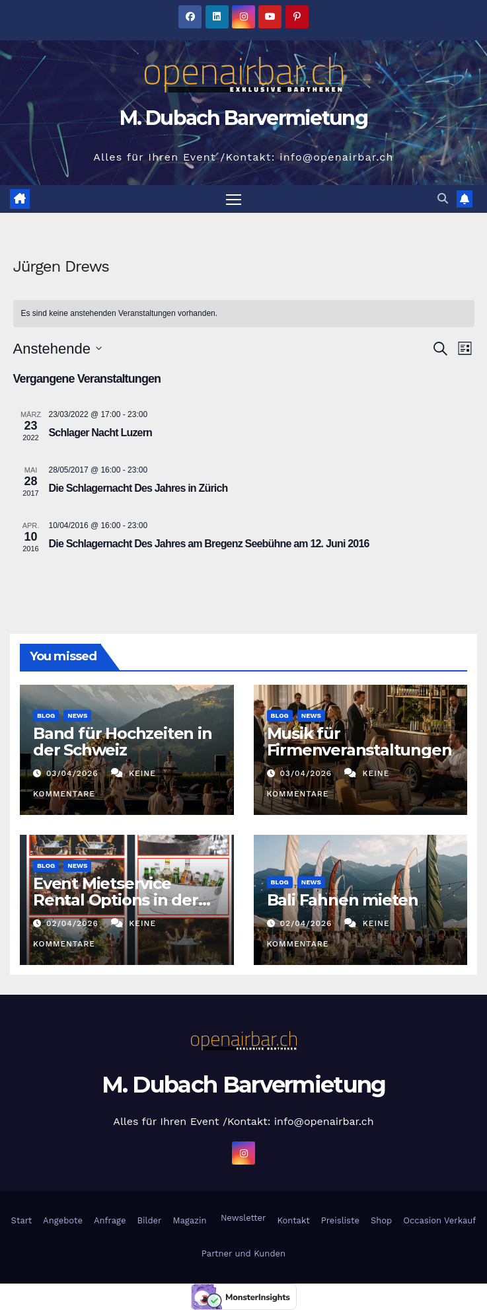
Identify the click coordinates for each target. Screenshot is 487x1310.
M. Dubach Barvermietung (243, 118)
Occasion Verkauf (439, 1221)
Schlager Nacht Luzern (101, 433)
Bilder (149, 1221)
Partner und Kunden (243, 1253)
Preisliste (340, 1221)
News (77, 716)
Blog (46, 716)
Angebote (63, 1221)
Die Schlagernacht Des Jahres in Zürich (138, 488)
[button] (442, 198)
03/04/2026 (74, 773)
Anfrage (110, 1221)
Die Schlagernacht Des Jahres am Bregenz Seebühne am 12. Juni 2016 (209, 544)
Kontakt (293, 1221)
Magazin (189, 1221)
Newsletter (241, 1218)
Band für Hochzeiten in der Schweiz (122, 742)
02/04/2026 (74, 923)
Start (21, 1221)
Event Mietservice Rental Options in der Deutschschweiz (115, 900)
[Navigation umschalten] (233, 199)
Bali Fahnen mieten (342, 900)
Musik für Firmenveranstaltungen (359, 742)
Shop (381, 1221)
